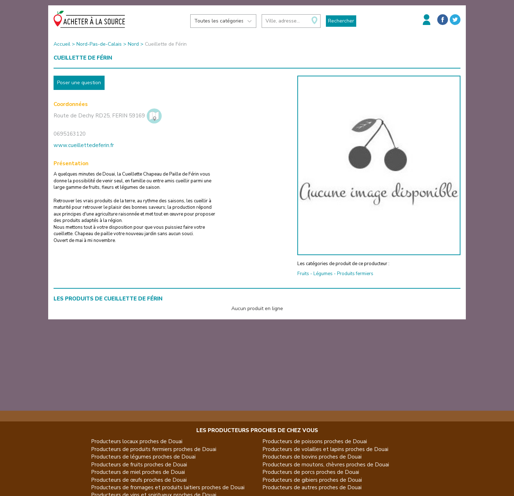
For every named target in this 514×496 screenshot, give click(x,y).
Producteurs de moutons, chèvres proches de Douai (325, 464)
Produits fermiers (355, 273)
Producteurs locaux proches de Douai (136, 441)
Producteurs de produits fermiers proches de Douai (153, 449)
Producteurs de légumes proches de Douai (143, 456)
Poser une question (79, 82)
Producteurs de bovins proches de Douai (312, 456)
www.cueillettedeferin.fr (84, 145)
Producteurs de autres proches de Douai (312, 487)
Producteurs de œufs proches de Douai (139, 480)
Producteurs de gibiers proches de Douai (312, 480)
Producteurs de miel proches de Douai (138, 472)
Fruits (303, 273)
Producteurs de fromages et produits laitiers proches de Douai (168, 487)
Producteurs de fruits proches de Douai (139, 464)
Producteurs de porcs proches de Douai (310, 472)
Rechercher (341, 20)
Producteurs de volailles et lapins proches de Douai (325, 449)
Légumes (323, 273)
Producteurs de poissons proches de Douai (314, 441)
